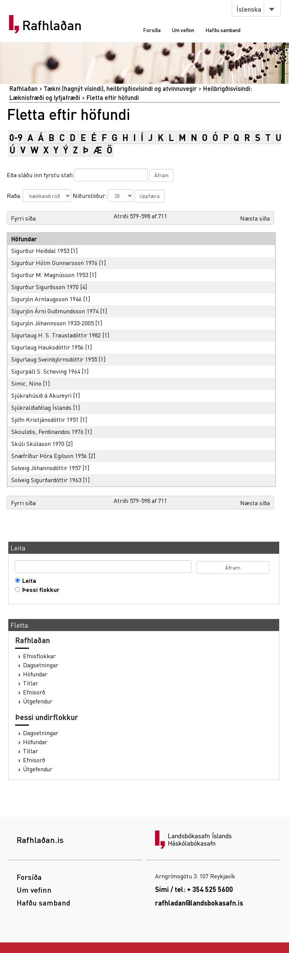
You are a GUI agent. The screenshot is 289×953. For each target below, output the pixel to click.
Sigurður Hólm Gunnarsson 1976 (54, 263)
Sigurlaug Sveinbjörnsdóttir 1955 (54, 359)
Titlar (30, 683)
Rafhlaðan (52, 25)
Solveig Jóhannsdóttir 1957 (46, 468)
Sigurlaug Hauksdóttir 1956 (47, 347)
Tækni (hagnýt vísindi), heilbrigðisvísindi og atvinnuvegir (120, 88)
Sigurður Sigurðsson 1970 (45, 287)
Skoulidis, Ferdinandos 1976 (47, 431)
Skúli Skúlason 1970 (37, 443)
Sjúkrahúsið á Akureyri (41, 395)
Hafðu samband (222, 29)
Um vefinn (183, 29)
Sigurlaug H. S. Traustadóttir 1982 (56, 335)
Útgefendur (37, 701)
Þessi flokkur (39, 589)
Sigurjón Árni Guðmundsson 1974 (55, 311)
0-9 (16, 137)
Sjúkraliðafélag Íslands (41, 407)
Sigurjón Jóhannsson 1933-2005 (52, 323)
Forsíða (152, 29)
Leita (27, 580)
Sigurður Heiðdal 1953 (40, 250)
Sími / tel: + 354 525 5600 (194, 889)
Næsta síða (255, 218)
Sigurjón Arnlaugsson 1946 (46, 299)
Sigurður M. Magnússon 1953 (49, 275)
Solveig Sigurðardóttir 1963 (46, 480)
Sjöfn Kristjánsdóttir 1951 (45, 419)
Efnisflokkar (39, 656)
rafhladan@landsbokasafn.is (199, 902)
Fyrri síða (23, 218)
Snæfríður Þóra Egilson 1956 (49, 456)
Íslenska (248, 9)
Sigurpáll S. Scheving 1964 (45, 371)
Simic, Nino (26, 383)
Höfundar (35, 674)
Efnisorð (34, 692)
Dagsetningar (40, 665)
